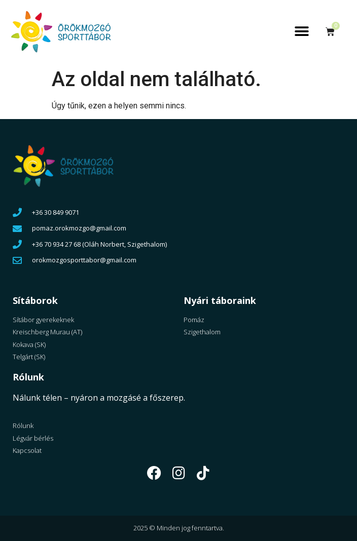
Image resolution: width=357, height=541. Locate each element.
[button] (302, 31)
